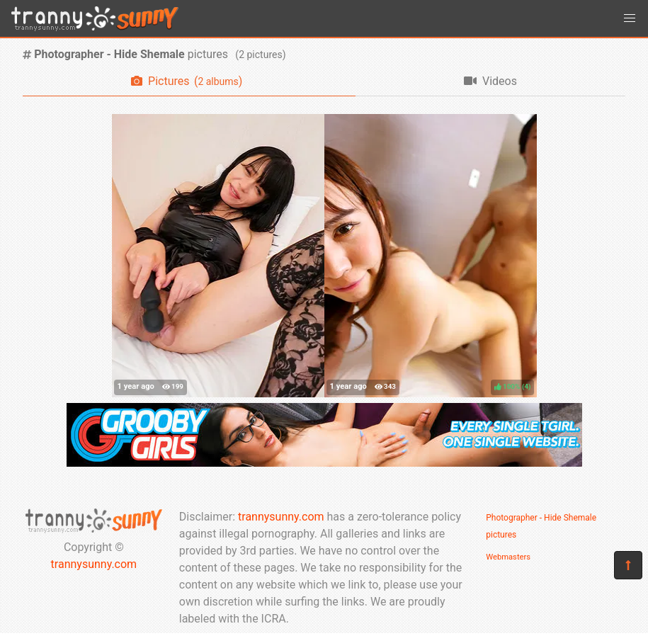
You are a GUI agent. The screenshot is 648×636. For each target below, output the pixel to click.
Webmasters (508, 557)
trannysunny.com (94, 564)
